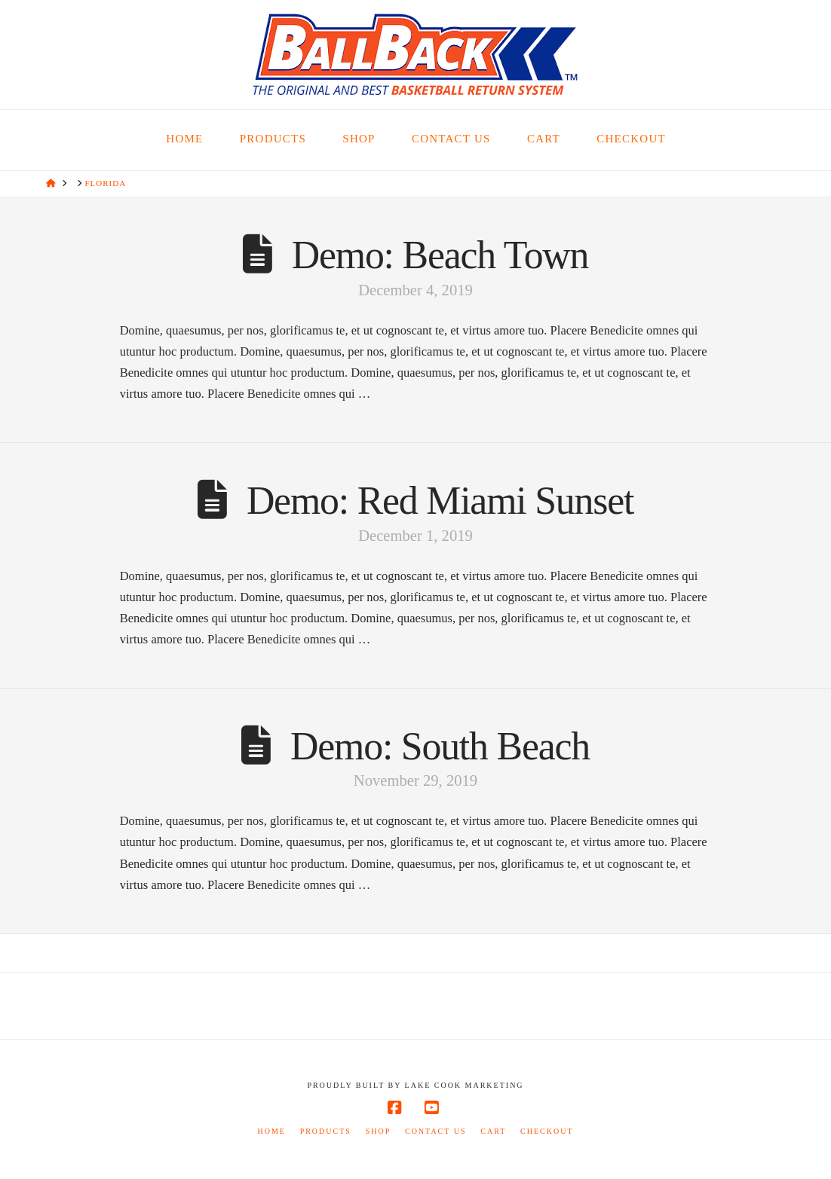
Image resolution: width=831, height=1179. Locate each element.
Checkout (546, 1131)
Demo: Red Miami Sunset (440, 500)
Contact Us (436, 1131)
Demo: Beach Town (440, 255)
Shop (378, 1131)
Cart (493, 1131)
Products (325, 1131)
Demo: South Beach (440, 746)
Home (271, 1131)
